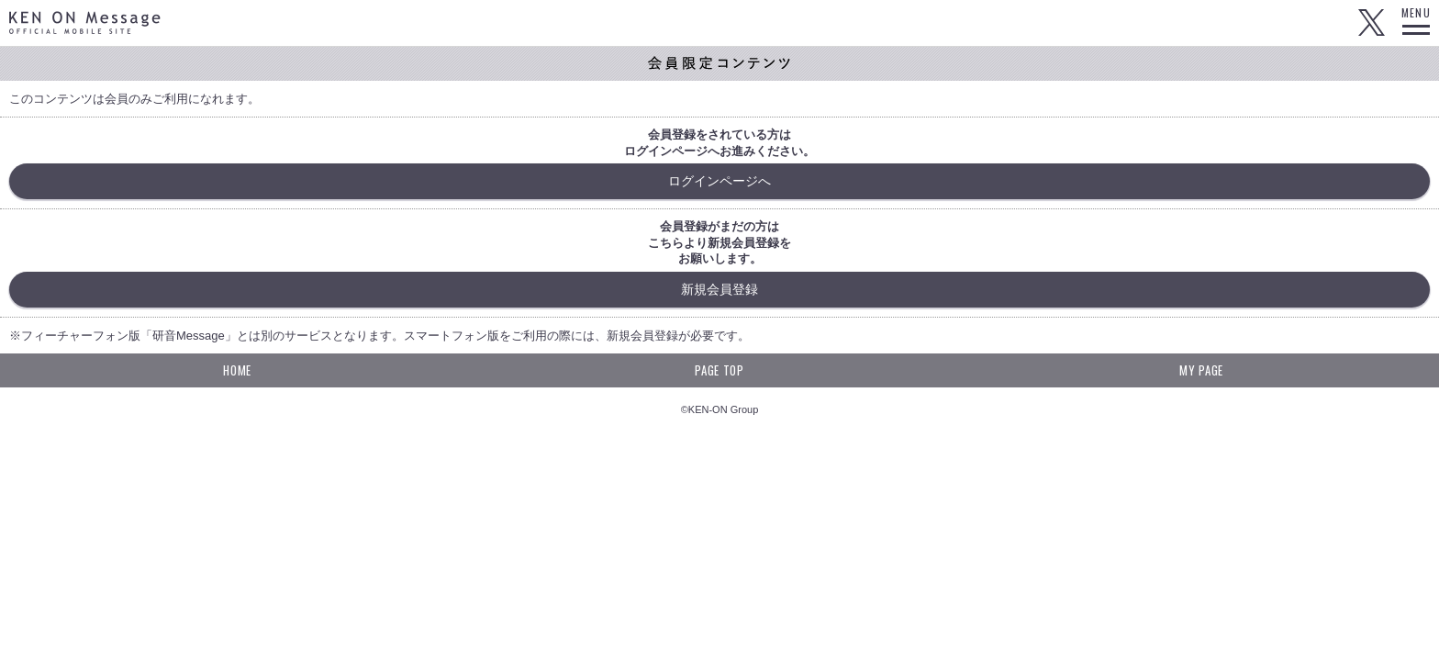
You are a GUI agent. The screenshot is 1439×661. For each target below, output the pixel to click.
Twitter (1371, 23)
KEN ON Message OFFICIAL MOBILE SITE (85, 22)
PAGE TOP (719, 370)
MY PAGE (1201, 370)
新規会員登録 (719, 289)
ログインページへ (719, 181)
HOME (237, 370)
